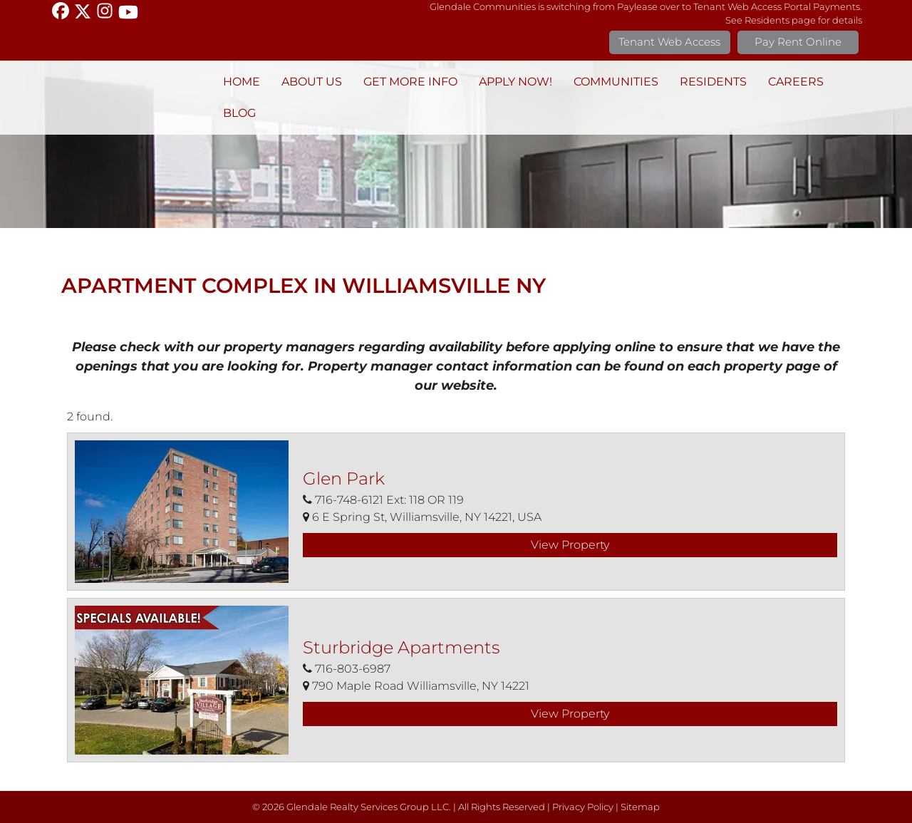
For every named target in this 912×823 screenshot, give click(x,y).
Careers (796, 81)
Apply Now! (515, 81)
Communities (616, 81)
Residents (713, 81)
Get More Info (410, 81)
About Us (311, 81)
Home (241, 81)
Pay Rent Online (798, 41)
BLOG (239, 113)
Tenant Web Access (669, 41)
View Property (570, 545)
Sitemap (640, 807)
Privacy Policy (582, 807)
